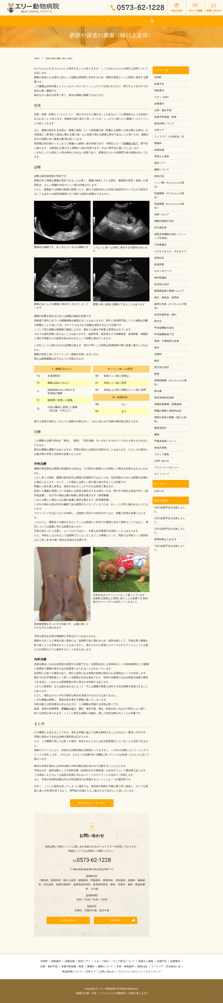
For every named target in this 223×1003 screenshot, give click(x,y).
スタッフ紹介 (161, 97)
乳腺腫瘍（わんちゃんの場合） (169, 205)
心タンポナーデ (163, 271)
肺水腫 (158, 391)
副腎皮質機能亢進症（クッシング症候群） (170, 236)
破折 (156, 360)
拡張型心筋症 (161, 284)
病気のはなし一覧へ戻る (91, 802)
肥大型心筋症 (161, 367)
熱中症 (158, 321)
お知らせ (159, 490)
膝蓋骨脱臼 (160, 427)
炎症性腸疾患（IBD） (166, 314)
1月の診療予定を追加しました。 (169, 547)
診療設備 (159, 149)
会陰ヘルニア (161, 214)
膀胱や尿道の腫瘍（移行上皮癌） (170, 419)
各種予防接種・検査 (165, 116)
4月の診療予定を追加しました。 (169, 509)
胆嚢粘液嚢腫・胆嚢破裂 (167, 404)
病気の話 (159, 176)
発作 (156, 347)
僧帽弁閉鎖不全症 (164, 221)
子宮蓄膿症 (160, 244)
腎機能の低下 (130, 143)
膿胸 (156, 434)
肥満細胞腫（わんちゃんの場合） (170, 382)
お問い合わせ (68, 920)
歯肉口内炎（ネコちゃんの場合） (170, 305)
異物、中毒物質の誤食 (166, 340)
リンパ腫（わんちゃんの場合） (169, 184)
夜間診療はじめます (165, 539)
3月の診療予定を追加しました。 (169, 520)
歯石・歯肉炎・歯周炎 (166, 297)
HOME (44, 21)
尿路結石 (159, 257)
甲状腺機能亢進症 (164, 327)
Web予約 (115, 920)
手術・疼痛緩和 (125, 966)
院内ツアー (160, 163)
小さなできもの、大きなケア (170, 251)
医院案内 (73, 21)
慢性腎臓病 (160, 277)
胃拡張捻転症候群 (164, 397)
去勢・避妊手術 (163, 110)
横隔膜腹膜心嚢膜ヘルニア (169, 290)
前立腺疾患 (160, 227)
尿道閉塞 (159, 264)
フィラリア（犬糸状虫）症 (169, 136)
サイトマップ (161, 473)
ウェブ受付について (124, 961)
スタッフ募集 (161, 454)
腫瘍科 (158, 143)
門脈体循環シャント (165, 441)
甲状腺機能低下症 (164, 334)
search (193, 21)
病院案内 (159, 90)
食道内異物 (160, 447)
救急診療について (141, 21)
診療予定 (159, 83)
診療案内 (104, 21)
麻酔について (161, 169)
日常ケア (178, 21)
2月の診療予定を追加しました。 (169, 530)
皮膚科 (158, 354)
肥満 (156, 373)
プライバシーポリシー (166, 467)
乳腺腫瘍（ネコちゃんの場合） (169, 195)
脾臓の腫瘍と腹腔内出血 (167, 410)
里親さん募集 (161, 156)
